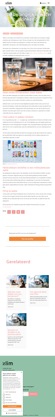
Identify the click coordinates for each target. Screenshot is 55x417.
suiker (18, 120)
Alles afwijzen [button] (12, 410)
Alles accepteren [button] (12, 406)
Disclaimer (25, 415)
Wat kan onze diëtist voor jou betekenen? (15, 294)
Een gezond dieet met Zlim (38, 293)
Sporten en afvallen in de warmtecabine (14, 332)
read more (10, 307)
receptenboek (7, 207)
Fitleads (36, 415)
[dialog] (12, 393)
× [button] (21, 372)
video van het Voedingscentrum (38, 53)
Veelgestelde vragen (7, 368)
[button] (12, 413)
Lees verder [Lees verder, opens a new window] (13, 389)
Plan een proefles (27, 238)
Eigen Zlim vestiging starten (9, 370)
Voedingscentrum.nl (11, 164)
